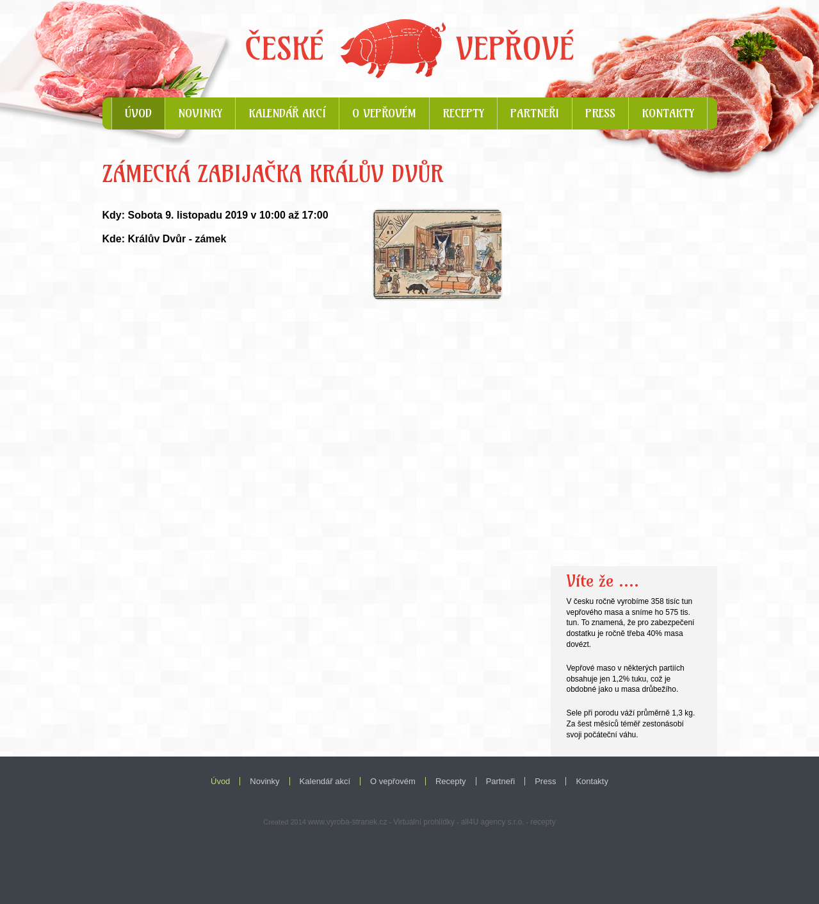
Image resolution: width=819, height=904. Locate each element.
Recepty (463, 113)
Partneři (534, 113)
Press (600, 113)
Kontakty (668, 113)
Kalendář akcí (287, 113)
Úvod (138, 113)
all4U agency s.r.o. (492, 822)
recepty (542, 822)
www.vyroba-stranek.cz (347, 822)
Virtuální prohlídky (424, 822)
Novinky (200, 113)
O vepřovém (384, 113)
